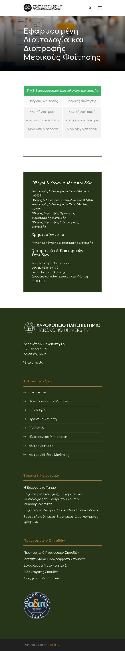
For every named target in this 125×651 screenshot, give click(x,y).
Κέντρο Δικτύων (41, 446)
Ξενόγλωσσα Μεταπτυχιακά (45, 565)
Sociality (53, 644)
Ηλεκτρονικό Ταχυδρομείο (49, 401)
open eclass (38, 392)
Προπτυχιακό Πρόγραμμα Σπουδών (51, 552)
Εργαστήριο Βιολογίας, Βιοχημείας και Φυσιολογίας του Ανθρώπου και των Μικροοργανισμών (52, 499)
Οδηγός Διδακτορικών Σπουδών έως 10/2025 (62, 200)
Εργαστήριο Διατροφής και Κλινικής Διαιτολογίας (61, 510)
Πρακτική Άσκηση (43, 419)
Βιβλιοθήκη (37, 410)
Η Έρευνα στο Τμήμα (39, 487)
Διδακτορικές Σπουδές (40, 572)
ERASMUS (36, 428)
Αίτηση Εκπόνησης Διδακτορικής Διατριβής (62, 242)
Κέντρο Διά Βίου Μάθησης (49, 455)
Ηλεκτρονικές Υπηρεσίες (48, 437)
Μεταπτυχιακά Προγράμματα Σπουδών (54, 559)
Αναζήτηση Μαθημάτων (41, 578)
